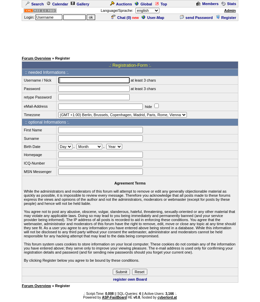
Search (34, 4)
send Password (196, 18)
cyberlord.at (167, 297)
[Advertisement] (130, 37)
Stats (228, 4)
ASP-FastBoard (114, 297)
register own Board (130, 279)
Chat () (121, 18)
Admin (230, 10)
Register (226, 18)
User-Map (153, 18)
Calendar (57, 4)
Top (161, 4)
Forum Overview (36, 58)
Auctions (121, 4)
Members (207, 4)
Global (143, 4)
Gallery (80, 4)
